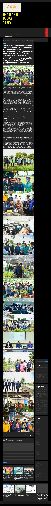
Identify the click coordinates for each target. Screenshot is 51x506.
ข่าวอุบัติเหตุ (37, 474)
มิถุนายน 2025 (38, 429)
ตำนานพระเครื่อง (38, 477)
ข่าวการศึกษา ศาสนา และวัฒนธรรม (8, 29)
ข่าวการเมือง (15, 29)
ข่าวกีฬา (25, 29)
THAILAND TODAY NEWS (10, 18)
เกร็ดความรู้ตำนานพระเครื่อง (8, 36)
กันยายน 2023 (38, 448)
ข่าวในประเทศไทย (7, 32)
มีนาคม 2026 (37, 421)
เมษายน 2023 (37, 453)
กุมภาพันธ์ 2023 (38, 455)
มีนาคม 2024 (37, 443)
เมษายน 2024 (37, 442)
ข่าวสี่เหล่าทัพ (37, 472)
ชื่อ (4, 452)
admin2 (37, 387)
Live (46, 32)
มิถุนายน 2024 (38, 440)
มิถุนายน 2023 (38, 451)
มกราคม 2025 (38, 434)
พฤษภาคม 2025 (38, 430)
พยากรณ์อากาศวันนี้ (28, 32)
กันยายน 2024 (38, 437)
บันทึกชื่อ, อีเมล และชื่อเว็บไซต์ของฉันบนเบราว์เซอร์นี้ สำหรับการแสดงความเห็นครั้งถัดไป (16, 460)
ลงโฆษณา (37, 478)
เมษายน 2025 (37, 431)
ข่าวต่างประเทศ (29, 29)
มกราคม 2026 (38, 423)
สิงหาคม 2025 (38, 427)
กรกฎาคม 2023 (38, 450)
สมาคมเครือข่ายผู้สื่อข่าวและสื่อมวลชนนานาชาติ (27, 34)
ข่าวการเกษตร (5, 43)
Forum (37, 404)
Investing (37, 410)
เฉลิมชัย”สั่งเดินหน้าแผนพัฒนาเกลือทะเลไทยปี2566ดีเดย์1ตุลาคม (10, 433)
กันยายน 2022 (38, 456)
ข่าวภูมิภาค (37, 470)
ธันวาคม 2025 (38, 424)
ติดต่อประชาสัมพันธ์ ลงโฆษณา (21, 32)
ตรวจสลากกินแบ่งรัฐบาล (13, 32)
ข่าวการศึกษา (38, 465)
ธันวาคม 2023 (38, 446)
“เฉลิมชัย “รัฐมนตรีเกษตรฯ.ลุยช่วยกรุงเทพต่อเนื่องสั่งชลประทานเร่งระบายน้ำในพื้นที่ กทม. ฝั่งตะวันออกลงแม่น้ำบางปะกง (26, 434)
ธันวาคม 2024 (38, 435)
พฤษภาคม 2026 (38, 419)
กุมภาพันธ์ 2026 (38, 422)
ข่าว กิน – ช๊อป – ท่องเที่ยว (39, 464)
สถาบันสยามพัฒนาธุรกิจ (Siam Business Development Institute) (13, 34)
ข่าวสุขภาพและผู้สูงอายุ (39, 473)
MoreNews (28, 505)
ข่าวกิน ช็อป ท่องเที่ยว (20, 29)
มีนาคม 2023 (37, 454)
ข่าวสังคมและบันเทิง (38, 471)
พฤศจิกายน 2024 (38, 436)
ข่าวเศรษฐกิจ (37, 475)
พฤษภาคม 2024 (38, 441)
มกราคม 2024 (38, 445)
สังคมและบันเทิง (36, 34)
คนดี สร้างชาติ (5, 63)
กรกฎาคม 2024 (38, 439)
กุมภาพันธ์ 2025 (38, 433)
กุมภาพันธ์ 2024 (38, 444)
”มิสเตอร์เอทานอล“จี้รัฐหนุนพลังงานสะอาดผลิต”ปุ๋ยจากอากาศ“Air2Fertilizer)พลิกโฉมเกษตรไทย (41, 371)
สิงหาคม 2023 (38, 449)
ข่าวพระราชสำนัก (40, 29)
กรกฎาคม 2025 (38, 428)
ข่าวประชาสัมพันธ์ (34, 29)
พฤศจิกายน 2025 (38, 425)
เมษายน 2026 (37, 420)
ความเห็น (4, 441)
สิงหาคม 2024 (38, 438)
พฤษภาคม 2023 (38, 452)
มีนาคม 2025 (37, 432)
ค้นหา (36, 359)
